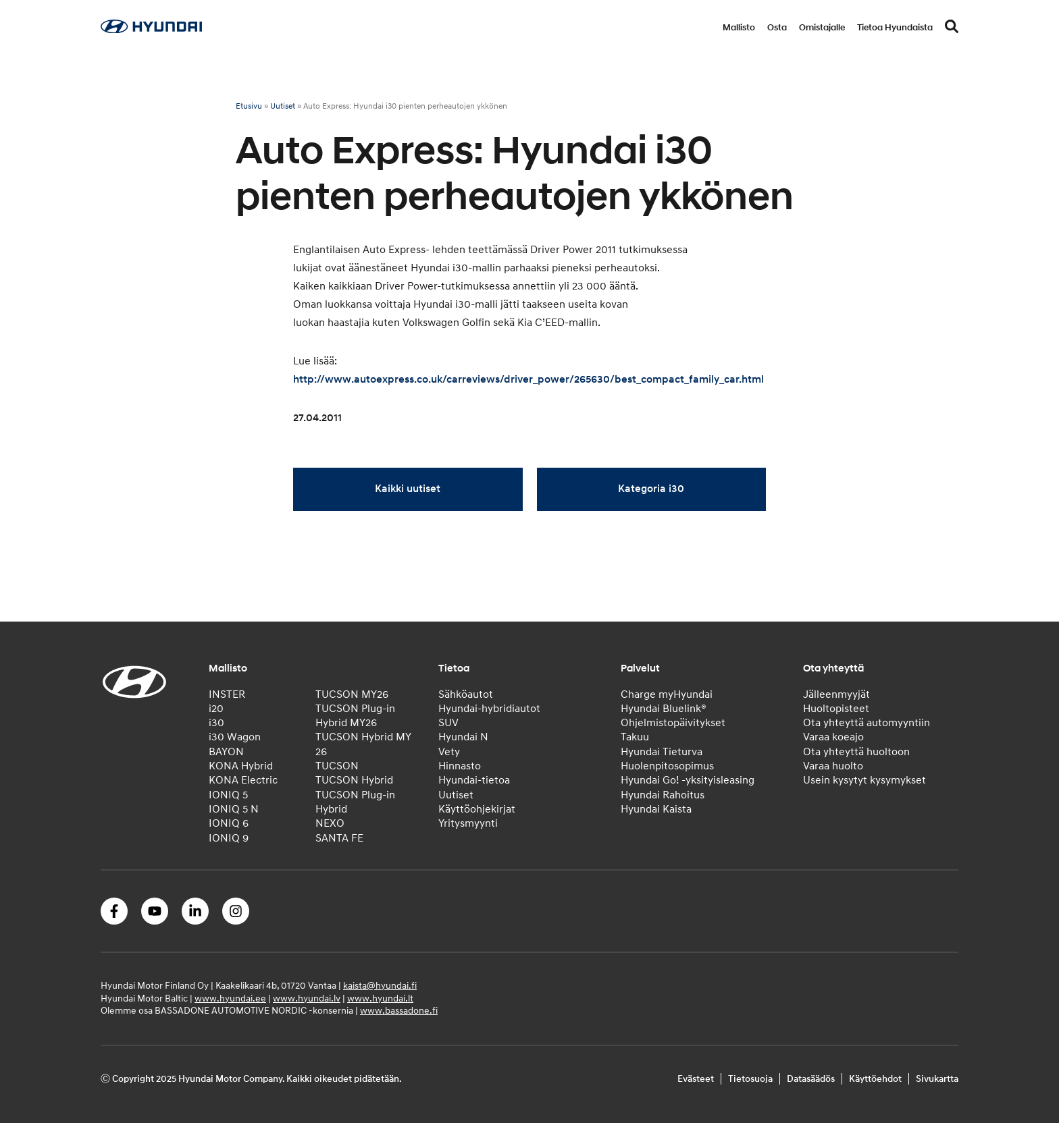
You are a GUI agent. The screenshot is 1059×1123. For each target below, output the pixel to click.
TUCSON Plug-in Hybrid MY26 (355, 716)
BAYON (226, 752)
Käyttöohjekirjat (476, 809)
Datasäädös (811, 1079)
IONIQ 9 (229, 838)
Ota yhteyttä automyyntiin (866, 723)
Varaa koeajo (833, 737)
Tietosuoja (750, 1079)
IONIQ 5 (228, 795)
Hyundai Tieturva (661, 752)
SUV (448, 723)
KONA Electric (243, 780)
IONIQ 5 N (234, 809)
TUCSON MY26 (351, 694)
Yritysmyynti (468, 823)
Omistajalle (822, 27)
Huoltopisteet (836, 708)
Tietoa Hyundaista (895, 27)
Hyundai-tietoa (474, 780)
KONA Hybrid (241, 766)
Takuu (635, 737)
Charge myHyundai (667, 694)
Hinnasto (459, 766)
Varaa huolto (833, 766)
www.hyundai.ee (230, 998)
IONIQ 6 (229, 823)
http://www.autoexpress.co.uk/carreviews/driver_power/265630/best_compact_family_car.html (528, 379)
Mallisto (739, 27)
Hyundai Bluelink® (663, 708)
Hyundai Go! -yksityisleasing (687, 780)
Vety (449, 752)
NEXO (329, 823)
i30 (216, 723)
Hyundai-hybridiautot (489, 708)
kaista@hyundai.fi (380, 985)
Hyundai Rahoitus (662, 795)
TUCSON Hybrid (354, 780)
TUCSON (337, 766)
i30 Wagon (235, 737)
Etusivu (249, 106)
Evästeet (695, 1079)
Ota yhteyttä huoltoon (856, 752)
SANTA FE (339, 838)
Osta (777, 27)
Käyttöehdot (875, 1079)
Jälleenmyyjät (836, 694)
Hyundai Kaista (656, 809)
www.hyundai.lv (306, 998)
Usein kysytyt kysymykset (864, 780)
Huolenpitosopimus (667, 766)
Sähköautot (465, 694)
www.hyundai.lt (380, 998)
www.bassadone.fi (399, 1010)
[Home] (151, 29)
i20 (216, 708)
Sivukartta (937, 1079)
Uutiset (282, 106)
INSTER (227, 694)
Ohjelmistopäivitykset (673, 723)
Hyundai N (463, 737)
